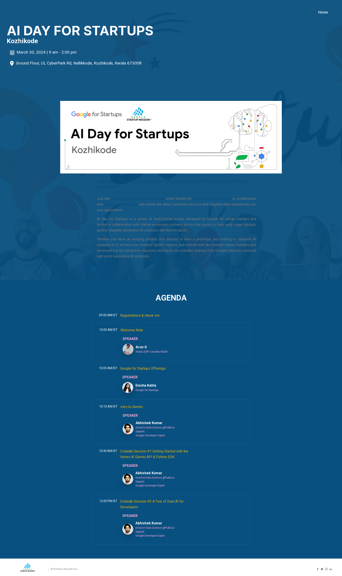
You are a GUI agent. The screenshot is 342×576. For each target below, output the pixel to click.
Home (323, 12)
